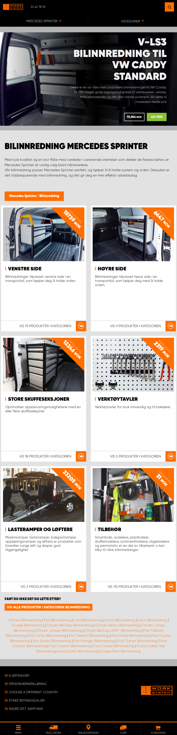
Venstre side (24, 269)
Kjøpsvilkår (19, 675)
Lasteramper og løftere (40, 529)
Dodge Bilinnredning (28, 625)
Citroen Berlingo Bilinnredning (70, 625)
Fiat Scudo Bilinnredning (52, 641)
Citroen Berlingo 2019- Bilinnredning (113, 630)
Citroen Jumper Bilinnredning (59, 630)
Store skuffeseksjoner (38, 399)
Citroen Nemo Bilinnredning (117, 625)
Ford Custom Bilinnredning (70, 646)
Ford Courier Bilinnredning (113, 646)
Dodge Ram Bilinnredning (120, 651)
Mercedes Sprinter (23, 196)
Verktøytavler (118, 399)
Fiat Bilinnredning (57, 620)
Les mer (156, 117)
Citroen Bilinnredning (25, 620)
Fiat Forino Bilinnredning (47, 635)
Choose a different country (33, 692)
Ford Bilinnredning (88, 620)
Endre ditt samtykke (26, 709)
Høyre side (112, 269)
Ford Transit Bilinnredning (137, 641)
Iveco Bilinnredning (152, 620)
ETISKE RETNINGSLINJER (27, 700)
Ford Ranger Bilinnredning (94, 641)
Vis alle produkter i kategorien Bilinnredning (48, 607)
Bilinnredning (49, 196)
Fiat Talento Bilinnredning (89, 635)
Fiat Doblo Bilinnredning (130, 635)
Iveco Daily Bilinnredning (78, 651)
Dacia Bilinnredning (119, 620)
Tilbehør (109, 529)
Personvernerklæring (28, 684)
